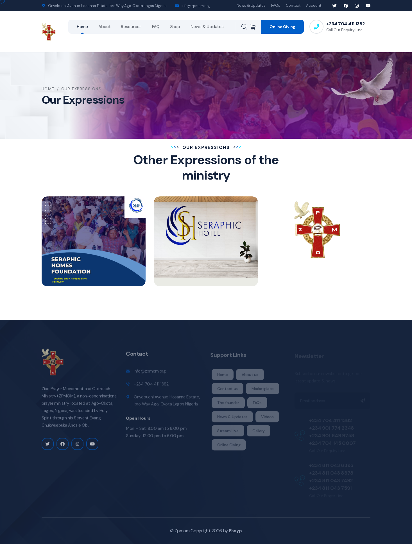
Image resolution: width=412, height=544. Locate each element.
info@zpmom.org (196, 5)
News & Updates (251, 5)
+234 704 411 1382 (345, 24)
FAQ (156, 27)
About (104, 27)
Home (82, 27)
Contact (293, 5)
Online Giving (282, 26)
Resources (131, 27)
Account (313, 5)
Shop (175, 27)
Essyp (235, 531)
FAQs (275, 5)
